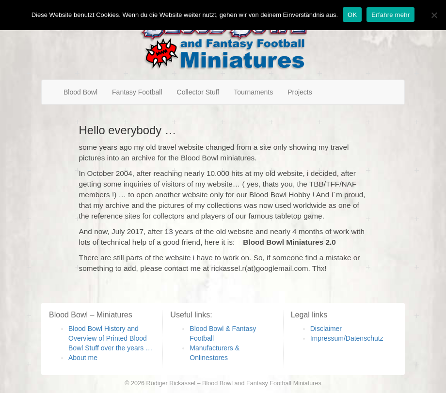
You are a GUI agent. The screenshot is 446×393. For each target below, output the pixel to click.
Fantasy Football (137, 92)
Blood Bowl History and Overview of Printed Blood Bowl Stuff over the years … (110, 338)
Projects (299, 92)
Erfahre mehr (390, 14)
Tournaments (253, 92)
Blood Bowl (80, 92)
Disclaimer (326, 328)
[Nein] (434, 15)
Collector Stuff (198, 92)
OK (352, 14)
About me (82, 358)
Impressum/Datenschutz (346, 338)
